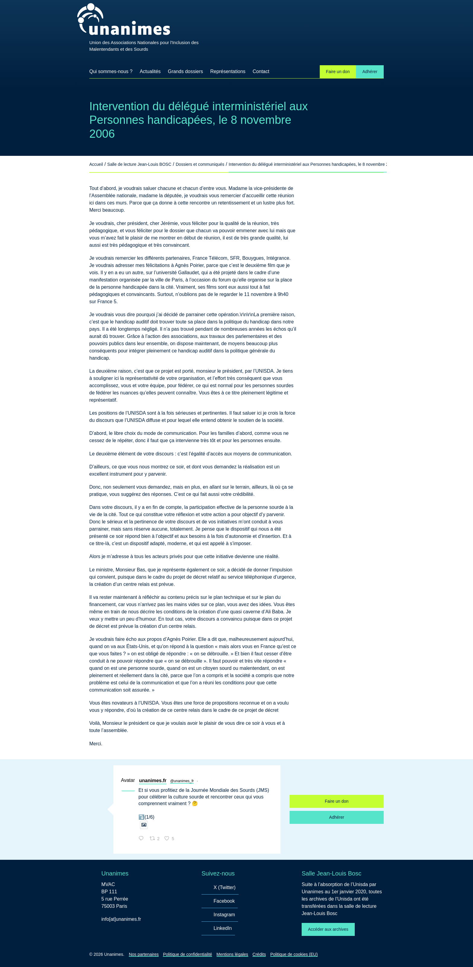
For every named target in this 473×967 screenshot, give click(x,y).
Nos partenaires (144, 954)
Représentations (228, 71)
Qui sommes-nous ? (110, 71)
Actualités (150, 71)
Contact (261, 71)
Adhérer (369, 71)
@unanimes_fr (182, 781)
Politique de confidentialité (187, 954)
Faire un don (338, 71)
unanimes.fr (153, 780)
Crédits (259, 954)
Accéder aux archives (328, 929)
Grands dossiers (185, 71)
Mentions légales (232, 954)
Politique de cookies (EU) (294, 954)
